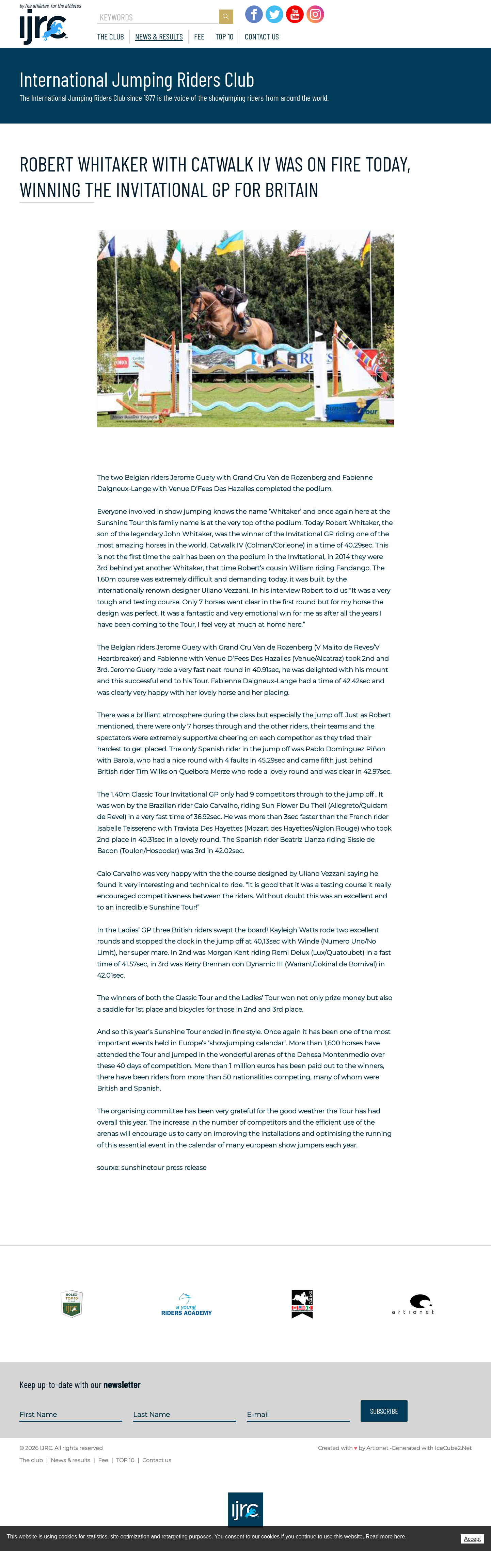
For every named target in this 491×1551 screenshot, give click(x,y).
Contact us (262, 36)
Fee (199, 36)
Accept (472, 1539)
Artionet (377, 1448)
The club (110, 36)
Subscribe (384, 1410)
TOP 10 (225, 36)
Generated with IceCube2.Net (432, 1448)
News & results (159, 36)
